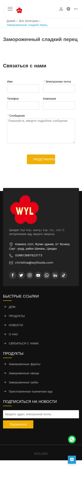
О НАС (13, 334)
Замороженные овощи (24, 373)
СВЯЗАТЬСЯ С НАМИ (24, 343)
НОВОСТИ (16, 325)
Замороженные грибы (23, 382)
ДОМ (12, 306)
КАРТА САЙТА (41, 453)
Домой (11, 21)
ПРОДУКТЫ (17, 316)
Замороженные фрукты (25, 364)
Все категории (28, 21)
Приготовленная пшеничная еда (31, 391)
